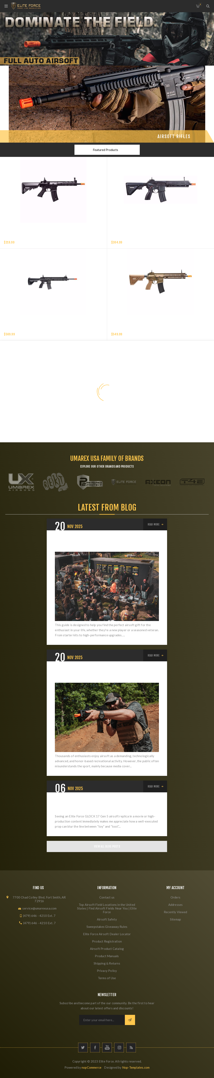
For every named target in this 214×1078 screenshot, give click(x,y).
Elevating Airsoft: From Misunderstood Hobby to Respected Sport (102, 674)
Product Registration (107, 941)
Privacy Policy (107, 970)
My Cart (200, 4)
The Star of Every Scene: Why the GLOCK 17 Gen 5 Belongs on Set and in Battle (101, 805)
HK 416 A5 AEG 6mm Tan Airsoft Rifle (136, 329)
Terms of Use (107, 978)
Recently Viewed (175, 912)
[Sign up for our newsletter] (102, 1020)
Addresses (175, 904)
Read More (154, 524)
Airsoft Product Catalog (107, 948)
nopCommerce (91, 1067)
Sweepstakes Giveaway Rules (106, 926)
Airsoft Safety (107, 919)
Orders (175, 897)
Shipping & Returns (107, 963)
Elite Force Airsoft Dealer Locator (107, 934)
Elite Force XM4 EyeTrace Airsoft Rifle (31, 237)
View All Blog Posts (107, 846)
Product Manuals (107, 956)
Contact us (106, 897)
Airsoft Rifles (174, 136)
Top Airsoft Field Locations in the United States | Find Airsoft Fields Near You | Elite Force (107, 908)
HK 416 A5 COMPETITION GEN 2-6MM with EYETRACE (145, 237)
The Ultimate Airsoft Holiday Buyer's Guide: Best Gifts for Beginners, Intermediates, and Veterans (103, 543)
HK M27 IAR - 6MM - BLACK (21, 329)
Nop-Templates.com (136, 1067)
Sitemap (175, 919)
